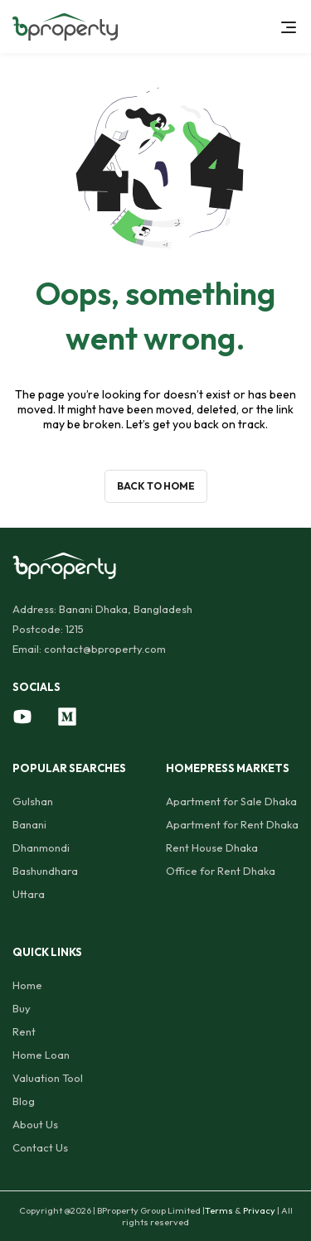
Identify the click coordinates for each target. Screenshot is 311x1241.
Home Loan (41, 1054)
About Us (35, 1124)
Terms (219, 1210)
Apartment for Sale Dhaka (231, 801)
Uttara (28, 894)
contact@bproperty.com (105, 648)
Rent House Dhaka (212, 847)
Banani (29, 824)
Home (27, 985)
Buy (21, 1008)
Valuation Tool (47, 1077)
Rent (24, 1031)
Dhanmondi (41, 847)
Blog (23, 1101)
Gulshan (32, 801)
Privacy (259, 1210)
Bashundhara (45, 870)
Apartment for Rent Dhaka (232, 824)
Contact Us (40, 1147)
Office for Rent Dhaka (220, 870)
